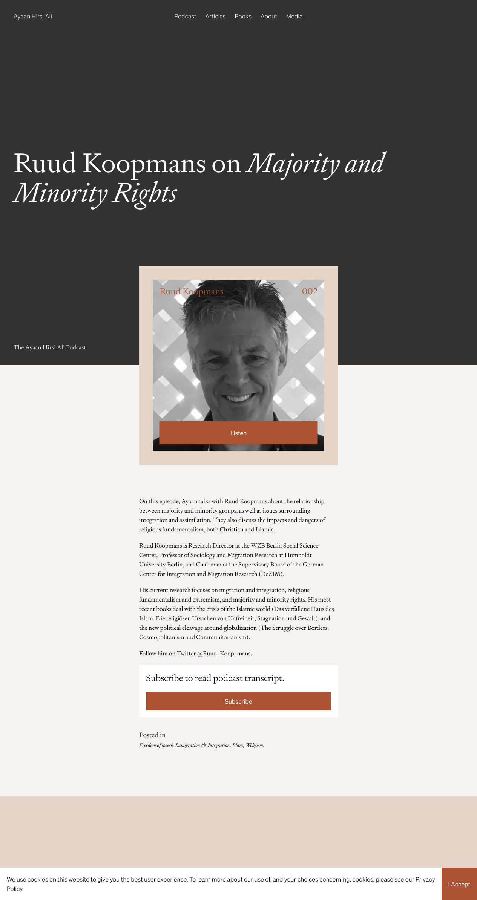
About (269, 16)
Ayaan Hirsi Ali (33, 16)
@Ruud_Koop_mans (223, 653)
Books (243, 16)
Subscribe (238, 701)
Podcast (185, 16)
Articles (215, 16)
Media (294, 16)
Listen (238, 433)
